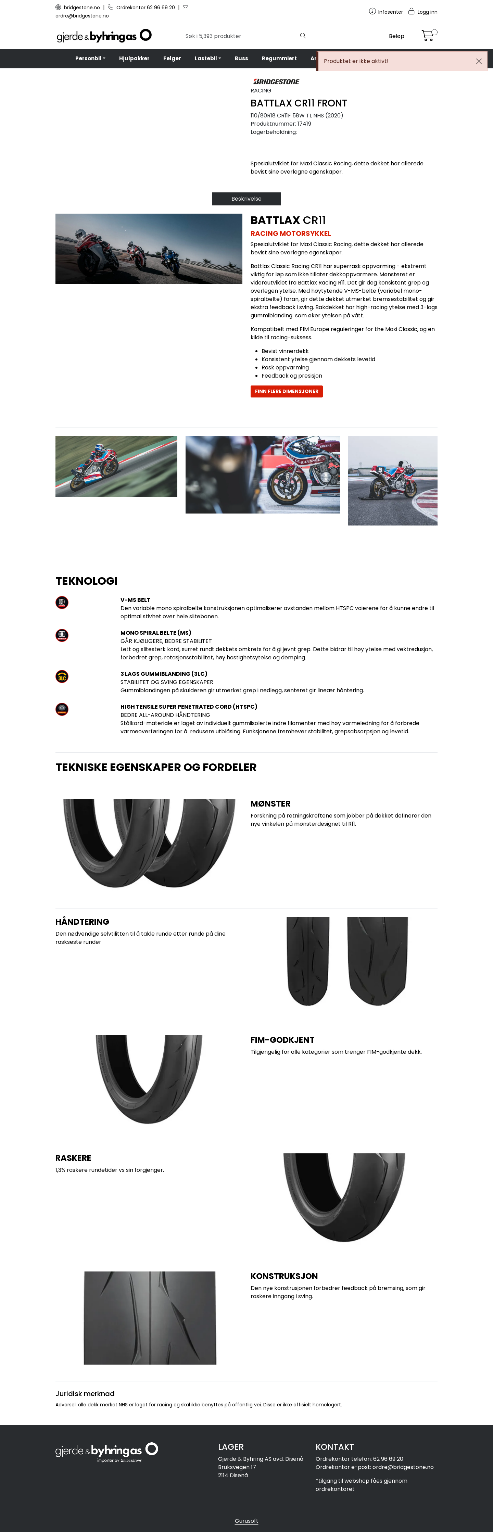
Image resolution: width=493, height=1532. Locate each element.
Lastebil (206, 58)
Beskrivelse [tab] (246, 199)
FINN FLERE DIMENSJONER (286, 391)
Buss (241, 58)
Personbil (88, 58)
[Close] (479, 61)
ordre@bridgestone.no (403, 1467)
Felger (172, 58)
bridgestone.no (78, 7)
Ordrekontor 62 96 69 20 (142, 7)
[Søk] (242, 36)
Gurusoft (246, 1521)
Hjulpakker (134, 58)
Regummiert (279, 58)
